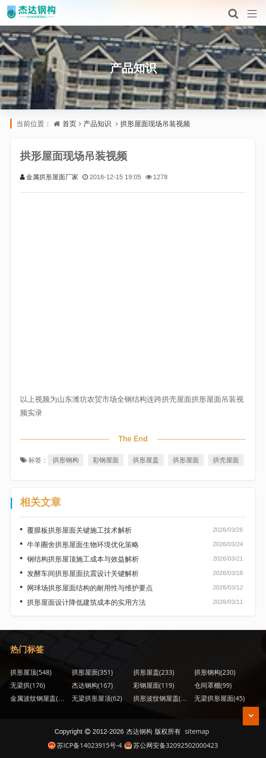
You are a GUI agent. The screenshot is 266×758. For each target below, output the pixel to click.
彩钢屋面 (106, 459)
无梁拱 (27, 685)
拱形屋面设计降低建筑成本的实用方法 (86, 602)
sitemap (197, 731)
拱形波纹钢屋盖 (161, 698)
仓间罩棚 (213, 685)
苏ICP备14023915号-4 (85, 745)
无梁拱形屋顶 (97, 698)
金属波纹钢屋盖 (38, 698)
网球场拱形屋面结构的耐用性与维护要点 (90, 587)
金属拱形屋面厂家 (49, 176)
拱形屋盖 (146, 459)
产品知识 (133, 67)
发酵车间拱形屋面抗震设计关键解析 (83, 573)
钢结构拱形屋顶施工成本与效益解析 (83, 558)
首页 (69, 123)
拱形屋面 (186, 459)
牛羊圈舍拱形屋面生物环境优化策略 (83, 544)
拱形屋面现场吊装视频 (155, 123)
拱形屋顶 (30, 672)
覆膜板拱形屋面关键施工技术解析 (79, 530)
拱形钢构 (66, 459)
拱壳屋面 (226, 459)
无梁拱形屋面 (219, 698)
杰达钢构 (92, 685)
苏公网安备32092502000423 (171, 745)
